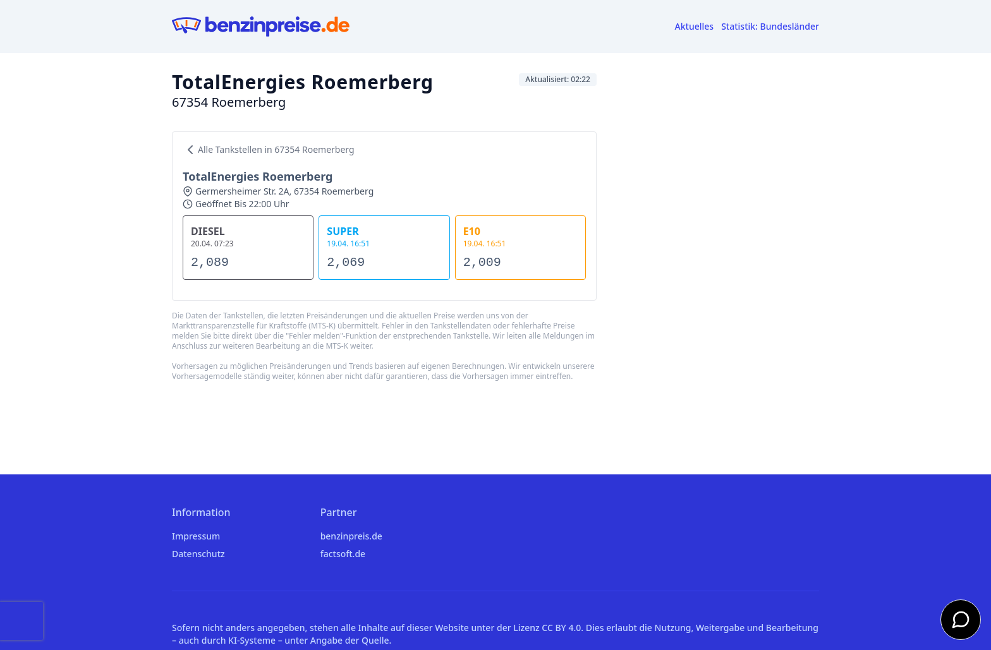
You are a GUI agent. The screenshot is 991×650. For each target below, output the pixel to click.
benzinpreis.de (351, 536)
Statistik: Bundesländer (770, 26)
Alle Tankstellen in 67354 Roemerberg (269, 149)
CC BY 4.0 (561, 628)
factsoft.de (342, 554)
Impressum (196, 536)
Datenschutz (198, 554)
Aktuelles (694, 26)
